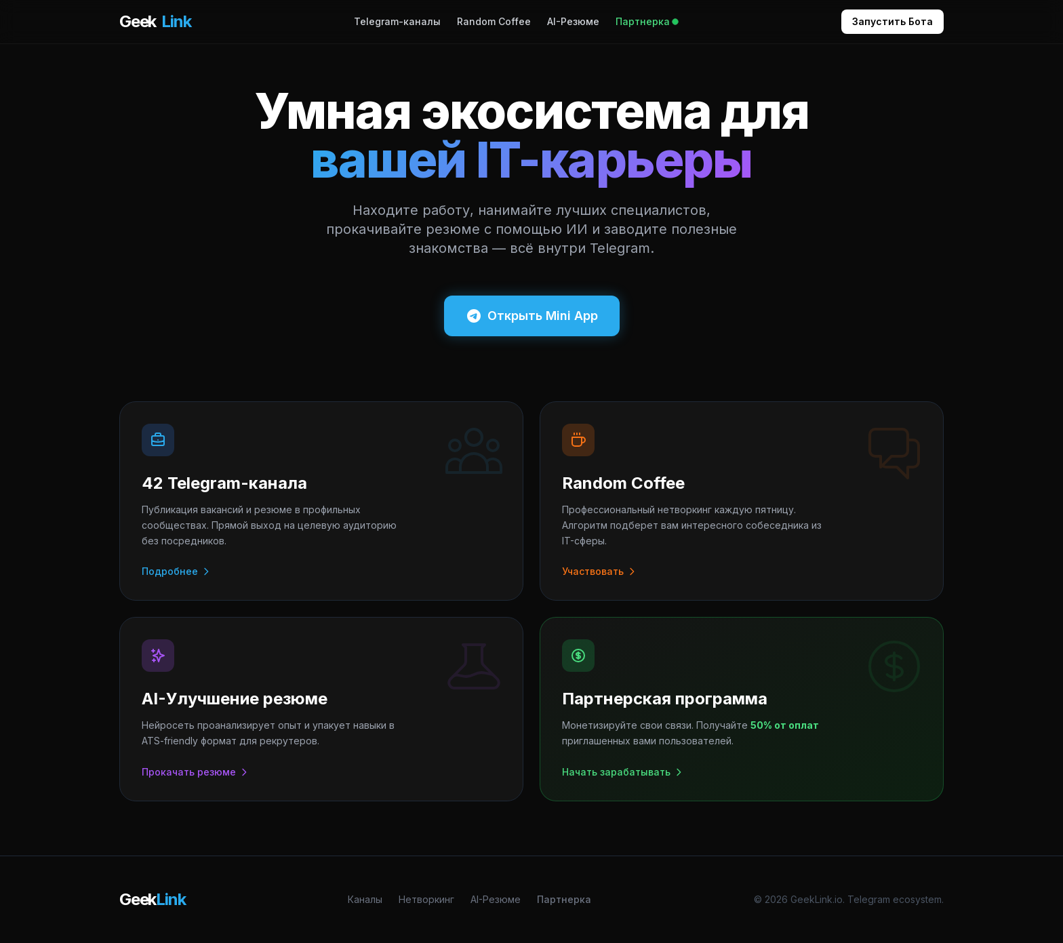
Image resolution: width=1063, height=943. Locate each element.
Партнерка (647, 21)
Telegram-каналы (397, 21)
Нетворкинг (426, 899)
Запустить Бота (892, 21)
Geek (154, 22)
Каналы (365, 899)
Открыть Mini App (532, 316)
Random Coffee (494, 21)
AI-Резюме (573, 21)
